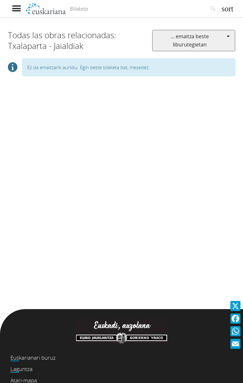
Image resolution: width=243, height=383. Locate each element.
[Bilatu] (213, 9)
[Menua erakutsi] (16, 8)
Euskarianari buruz (33, 357)
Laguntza (21, 369)
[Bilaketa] (136, 9)
